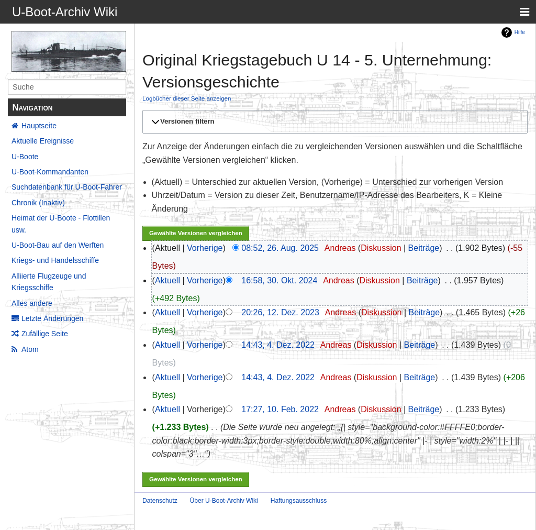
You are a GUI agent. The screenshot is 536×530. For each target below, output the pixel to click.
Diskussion (381, 248)
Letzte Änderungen (52, 318)
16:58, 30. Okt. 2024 (279, 280)
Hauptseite (39, 126)
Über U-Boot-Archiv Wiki (224, 500)
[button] (333, 121)
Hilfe (520, 32)
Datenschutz (159, 500)
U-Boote (25, 156)
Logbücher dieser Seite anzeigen (186, 98)
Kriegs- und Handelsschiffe (55, 260)
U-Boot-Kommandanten (50, 172)
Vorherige (205, 248)
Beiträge (424, 248)
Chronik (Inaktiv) (38, 202)
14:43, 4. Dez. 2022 (278, 344)
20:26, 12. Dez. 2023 (280, 312)
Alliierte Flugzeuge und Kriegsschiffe (49, 282)
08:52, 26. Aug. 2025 (280, 248)
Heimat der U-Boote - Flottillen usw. (61, 224)
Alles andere (32, 303)
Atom (30, 349)
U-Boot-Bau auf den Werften (58, 245)
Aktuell (167, 280)
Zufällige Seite (44, 333)
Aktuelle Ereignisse (43, 141)
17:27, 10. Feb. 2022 (280, 409)
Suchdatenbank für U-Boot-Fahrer (67, 187)
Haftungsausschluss (299, 500)
